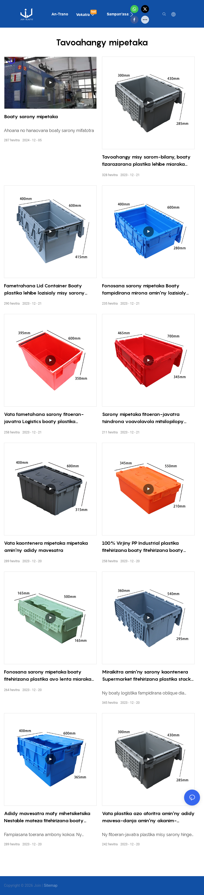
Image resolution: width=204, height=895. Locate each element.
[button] (131, 14)
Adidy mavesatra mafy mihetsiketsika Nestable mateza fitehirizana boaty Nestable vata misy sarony (47, 817)
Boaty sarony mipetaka (31, 116)
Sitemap (50, 885)
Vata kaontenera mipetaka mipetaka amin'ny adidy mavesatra (46, 546)
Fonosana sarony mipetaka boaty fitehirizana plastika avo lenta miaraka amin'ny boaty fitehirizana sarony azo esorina (47, 676)
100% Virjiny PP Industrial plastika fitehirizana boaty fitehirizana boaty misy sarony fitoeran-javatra (142, 547)
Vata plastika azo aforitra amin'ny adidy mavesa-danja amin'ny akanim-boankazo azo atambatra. (148, 817)
